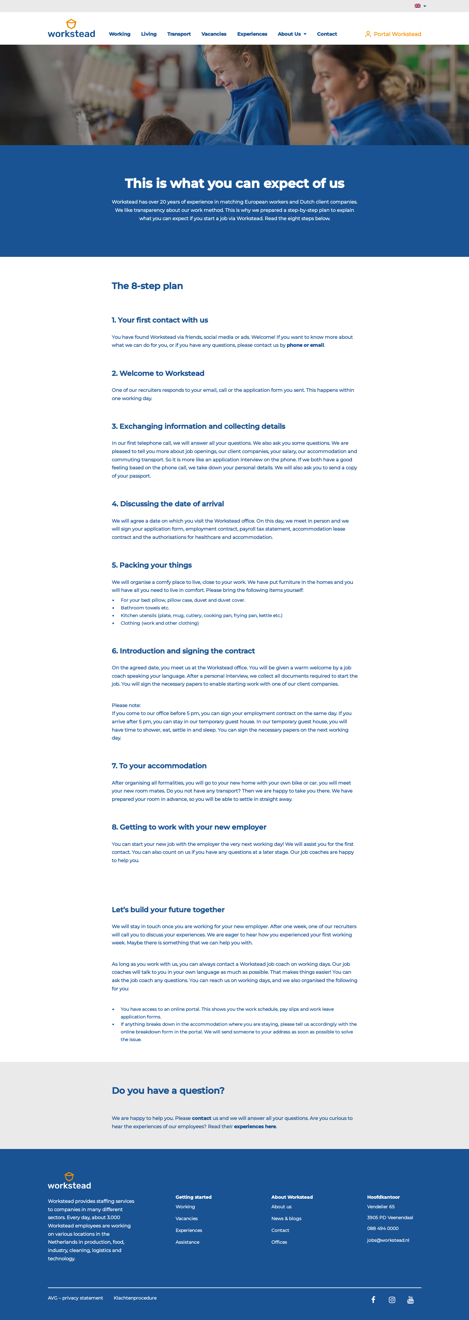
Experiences (252, 34)
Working (120, 34)
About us (292, 34)
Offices (279, 1242)
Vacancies (213, 34)
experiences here (255, 1126)
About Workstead (292, 1197)
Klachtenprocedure (135, 1298)
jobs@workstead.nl (388, 1240)
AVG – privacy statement (75, 1298)
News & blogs (286, 1218)
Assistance (187, 1242)
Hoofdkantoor (383, 1197)
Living (149, 34)
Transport (179, 34)
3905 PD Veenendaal (390, 1217)
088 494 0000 (382, 1228)
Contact (327, 34)
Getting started (194, 1197)
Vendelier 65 (381, 1207)
